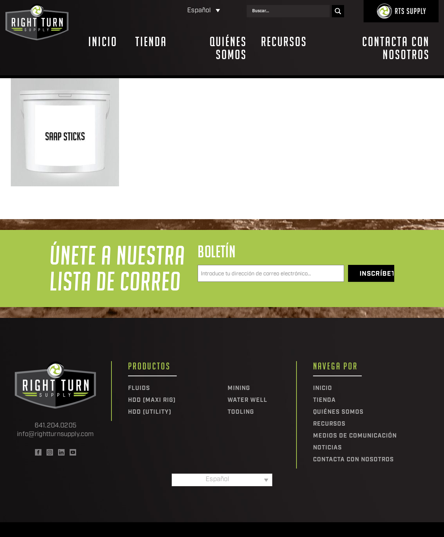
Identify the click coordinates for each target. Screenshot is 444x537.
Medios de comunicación (355, 436)
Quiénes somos (228, 48)
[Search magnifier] (338, 11)
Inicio (102, 42)
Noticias (327, 448)
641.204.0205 (55, 425)
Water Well (247, 400)
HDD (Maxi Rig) (152, 400)
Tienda (151, 42)
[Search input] (290, 11)
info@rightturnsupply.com (55, 434)
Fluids (139, 388)
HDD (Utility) (149, 412)
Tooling (241, 412)
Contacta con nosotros (396, 48)
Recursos (284, 42)
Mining (239, 388)
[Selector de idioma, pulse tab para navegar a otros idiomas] (173, 11)
